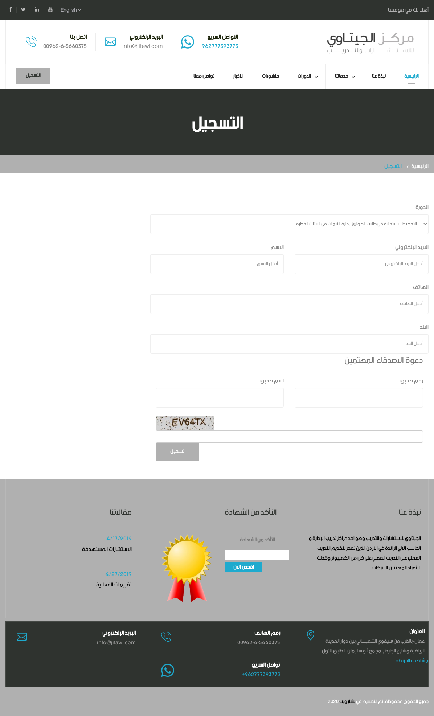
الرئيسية (411, 76)
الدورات (304, 76)
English (71, 10)
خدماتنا (341, 76)
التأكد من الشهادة (257, 540)
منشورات (270, 76)
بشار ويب (347, 702)
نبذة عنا (379, 76)
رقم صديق (411, 381)
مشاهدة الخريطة (412, 660)
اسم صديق (272, 381)
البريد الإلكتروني (412, 247)
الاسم (277, 247)
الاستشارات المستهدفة (107, 549)
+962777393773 (218, 46)
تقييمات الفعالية (114, 585)
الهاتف (421, 287)
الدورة (422, 207)
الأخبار (238, 76)
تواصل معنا (203, 76)
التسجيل (33, 76)
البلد (424, 327)
